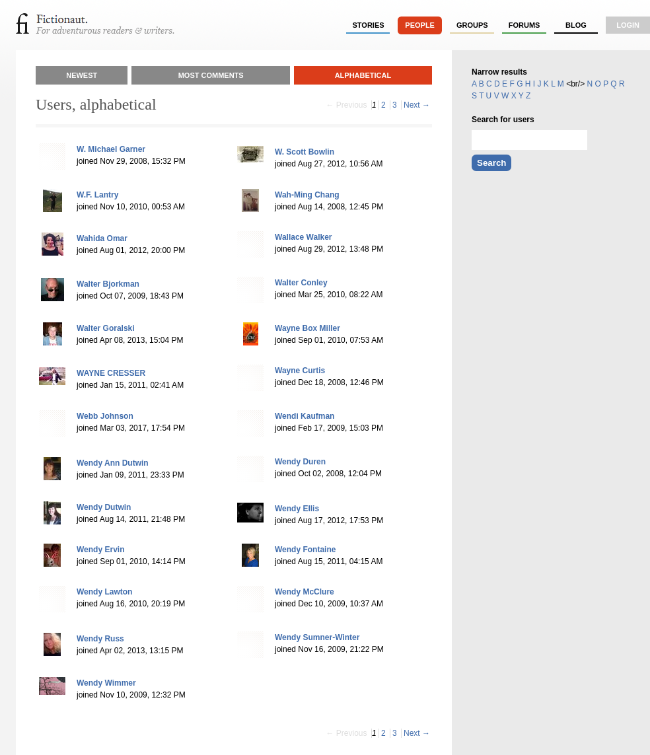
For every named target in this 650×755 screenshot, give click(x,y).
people (420, 25)
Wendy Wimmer (106, 683)
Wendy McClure (304, 591)
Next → (417, 105)
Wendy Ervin (100, 549)
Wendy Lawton (104, 591)
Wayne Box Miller (307, 328)
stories (368, 25)
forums (524, 25)
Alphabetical (363, 75)
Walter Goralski (106, 328)
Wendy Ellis (297, 508)
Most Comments (211, 75)
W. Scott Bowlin (304, 152)
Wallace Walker (303, 237)
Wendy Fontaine (305, 549)
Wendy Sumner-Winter (317, 637)
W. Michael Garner (111, 149)
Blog (576, 25)
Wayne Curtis (300, 370)
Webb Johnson (105, 416)
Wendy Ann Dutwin (113, 463)
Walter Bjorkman (108, 284)
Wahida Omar (102, 238)
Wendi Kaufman (304, 416)
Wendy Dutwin (104, 507)
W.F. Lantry (97, 194)
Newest (81, 75)
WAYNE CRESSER (111, 373)
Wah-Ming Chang (307, 194)
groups (472, 25)
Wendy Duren (300, 461)
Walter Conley (301, 282)
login (627, 25)
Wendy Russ (100, 638)
